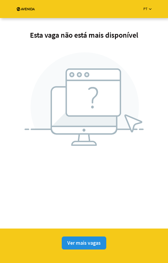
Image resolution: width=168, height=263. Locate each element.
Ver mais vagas (84, 242)
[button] (147, 9)
